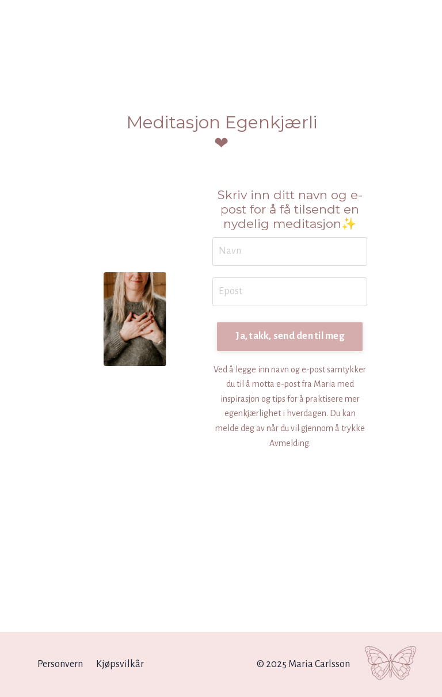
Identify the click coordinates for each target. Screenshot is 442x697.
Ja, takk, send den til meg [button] (289, 336)
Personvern (60, 664)
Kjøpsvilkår (120, 664)
